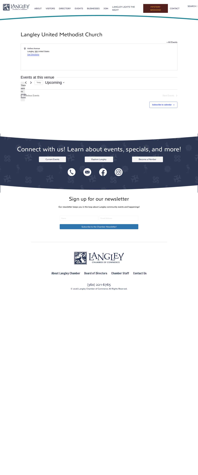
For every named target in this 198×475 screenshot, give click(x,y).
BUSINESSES (93, 8)
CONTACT (174, 8)
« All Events (172, 42)
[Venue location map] (138, 57)
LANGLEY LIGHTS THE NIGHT (123, 8)
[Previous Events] (25, 82)
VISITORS (50, 8)
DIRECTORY (65, 8)
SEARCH (192, 6)
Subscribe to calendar (162, 105)
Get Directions (33, 54)
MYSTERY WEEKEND (155, 8)
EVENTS (79, 8)
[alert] (23, 91)
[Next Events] (31, 82)
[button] (99, 226)
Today (39, 82)
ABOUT (38, 8)
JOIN (106, 8)
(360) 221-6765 (99, 285)
